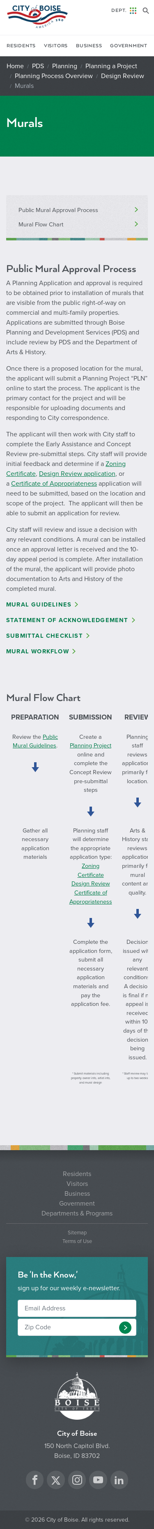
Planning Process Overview (54, 76)
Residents (21, 45)
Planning (64, 66)
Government (128, 45)
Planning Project (90, 745)
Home (15, 66)
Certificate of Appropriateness (54, 484)
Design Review (122, 76)
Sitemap (77, 1233)
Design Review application (77, 474)
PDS (38, 66)
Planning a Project (111, 66)
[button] (125, 1327)
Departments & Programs (77, 1213)
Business (89, 45)
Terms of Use (77, 1241)
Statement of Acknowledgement (67, 620)
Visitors (56, 45)
